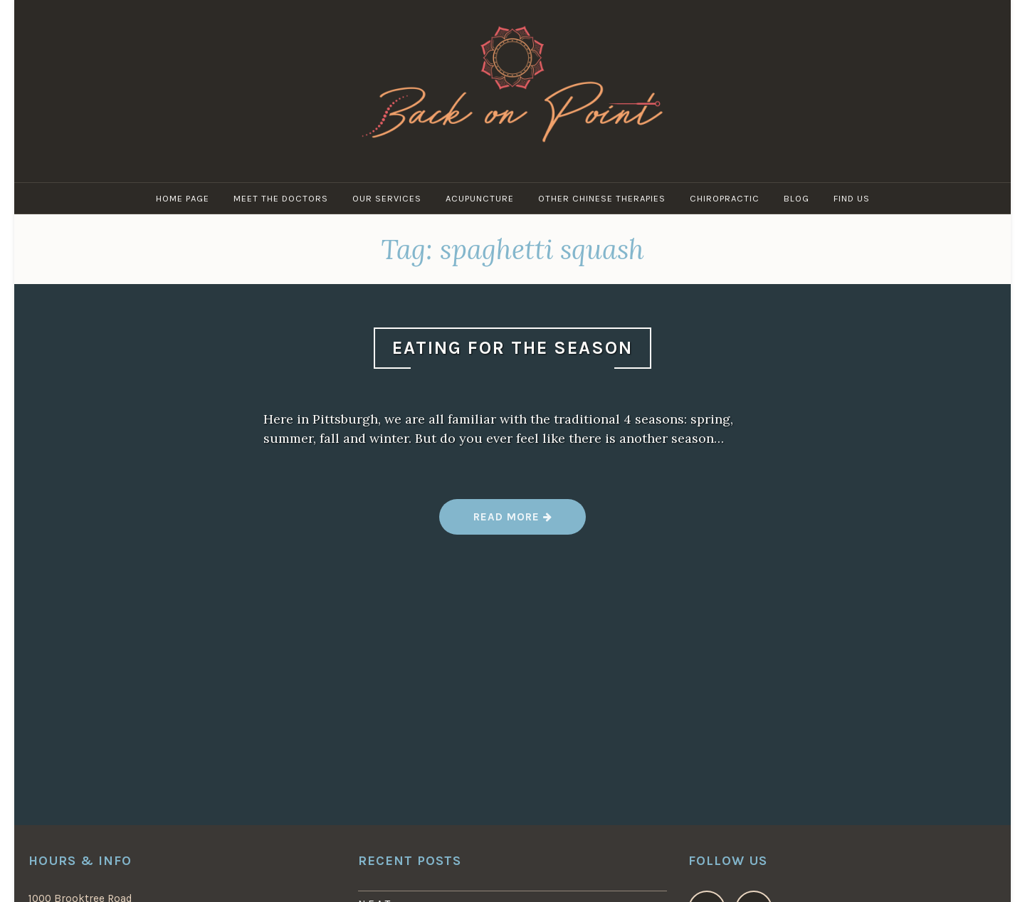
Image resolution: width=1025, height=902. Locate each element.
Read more (512, 522)
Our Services (386, 198)
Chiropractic (724, 198)
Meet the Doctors (280, 198)
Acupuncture (480, 198)
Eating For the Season (512, 347)
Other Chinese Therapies (602, 198)
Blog (796, 198)
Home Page (182, 198)
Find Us (852, 198)
